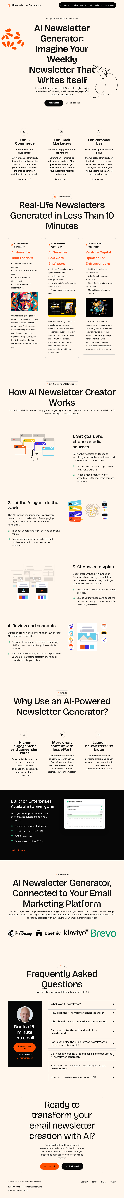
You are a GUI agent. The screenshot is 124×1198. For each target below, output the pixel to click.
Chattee (19, 1186)
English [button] (96, 5)
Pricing (75, 5)
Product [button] (64, 5)
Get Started (110, 5)
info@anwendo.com (24, 1058)
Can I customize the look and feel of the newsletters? (74, 1031)
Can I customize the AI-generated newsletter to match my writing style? (79, 1043)
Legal (103, 1181)
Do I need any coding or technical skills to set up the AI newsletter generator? (81, 1055)
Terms (94, 1181)
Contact (84, 5)
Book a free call (73, 103)
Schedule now (24, 1047)
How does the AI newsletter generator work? (77, 1012)
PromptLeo (23, 1190)
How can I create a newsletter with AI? (73, 1077)
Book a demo (18, 850)
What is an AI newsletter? (66, 1003)
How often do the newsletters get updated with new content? (79, 1067)
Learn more (25, 179)
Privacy (113, 1181)
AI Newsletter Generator (24, 5)
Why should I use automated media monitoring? (79, 1021)
